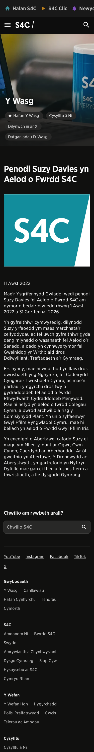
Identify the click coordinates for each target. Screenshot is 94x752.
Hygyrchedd (45, 704)
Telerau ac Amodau (21, 722)
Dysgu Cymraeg (18, 660)
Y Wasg (11, 590)
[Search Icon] (86, 25)
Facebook (59, 556)
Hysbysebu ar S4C (20, 669)
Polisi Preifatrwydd (21, 713)
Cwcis (50, 713)
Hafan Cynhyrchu (20, 599)
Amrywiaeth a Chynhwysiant (30, 651)
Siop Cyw (48, 660)
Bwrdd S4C (44, 633)
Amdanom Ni (16, 633)
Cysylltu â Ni (15, 747)
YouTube (12, 556)
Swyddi (11, 642)
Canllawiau (34, 590)
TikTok (80, 556)
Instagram (35, 556)
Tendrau (49, 599)
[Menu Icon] (8, 25)
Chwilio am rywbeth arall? (33, 513)
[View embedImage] (47, 230)
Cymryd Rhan (16, 678)
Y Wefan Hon (16, 704)
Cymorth (12, 608)
